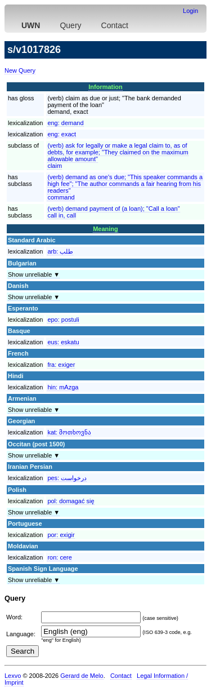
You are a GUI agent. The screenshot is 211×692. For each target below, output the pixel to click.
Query (70, 25)
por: (60, 534)
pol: (70, 501)
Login (190, 10)
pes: (67, 477)
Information (105, 86)
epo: (63, 319)
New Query (20, 70)
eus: (63, 342)
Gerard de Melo (81, 675)
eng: (65, 122)
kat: (69, 432)
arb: (60, 251)
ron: (59, 557)
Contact (114, 25)
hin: (62, 387)
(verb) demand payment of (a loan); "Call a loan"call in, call (113, 212)
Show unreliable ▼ (34, 274)
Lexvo (13, 675)
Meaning (105, 228)
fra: (61, 364)
